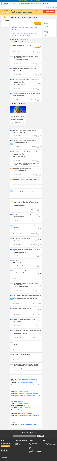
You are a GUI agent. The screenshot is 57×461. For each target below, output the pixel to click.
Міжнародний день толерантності (25, 399)
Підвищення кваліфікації (31, 3)
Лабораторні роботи (33, 446)
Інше (48, 3)
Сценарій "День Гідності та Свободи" (21, 260)
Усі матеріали (14, 27)
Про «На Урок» (3, 441)
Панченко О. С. (19, 278)
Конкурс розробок (25, 11)
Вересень (46, 31)
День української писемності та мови (25, 382)
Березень (46, 23)
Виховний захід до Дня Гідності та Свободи (23, 191)
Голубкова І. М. (20, 174)
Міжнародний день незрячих (24, 389)
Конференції (17, 444)
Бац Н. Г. (18, 209)
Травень (46, 26)
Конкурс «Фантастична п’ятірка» (49, 444)
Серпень (46, 30)
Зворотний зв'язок (5, 446)
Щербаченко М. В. (20, 265)
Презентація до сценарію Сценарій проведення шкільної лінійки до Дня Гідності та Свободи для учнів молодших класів (26, 202)
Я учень (47, 7)
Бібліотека (15, 3)
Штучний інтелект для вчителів (35, 451)
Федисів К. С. (19, 146)
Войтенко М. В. (19, 290)
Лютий (45, 22)
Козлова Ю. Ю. (19, 337)
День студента (21, 401)
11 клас (28, 35)
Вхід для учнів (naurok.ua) (48, 441)
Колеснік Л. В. (19, 185)
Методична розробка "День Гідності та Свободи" (24, 140)
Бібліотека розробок (33, 443)
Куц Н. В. (18, 255)
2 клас (21, 33)
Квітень (46, 24)
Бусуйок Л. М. (19, 135)
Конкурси (39, 3)
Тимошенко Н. (19, 160)
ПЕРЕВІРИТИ (40, 435)
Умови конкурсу (49, 11)
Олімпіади (31, 450)
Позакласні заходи (33, 27)
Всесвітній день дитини (23, 403)
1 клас (17, 33)
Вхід (51, 7)
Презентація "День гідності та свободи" (22, 45)
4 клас (28, 33)
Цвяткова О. (19, 325)
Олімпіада (44, 3)
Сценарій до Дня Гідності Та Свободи (22, 308)
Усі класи (13, 33)
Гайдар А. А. (19, 314)
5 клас (32, 33)
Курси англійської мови (33, 452)
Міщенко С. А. (19, 359)
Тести (19, 3)
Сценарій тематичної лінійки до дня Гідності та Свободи (26, 93)
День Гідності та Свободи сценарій (21, 354)
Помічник (23, 3)
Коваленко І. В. (20, 349)
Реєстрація (54, 7)
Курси (16, 446)
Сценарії (26, 27)
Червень (46, 27)
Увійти (5, 25)
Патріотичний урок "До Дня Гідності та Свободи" (24, 130)
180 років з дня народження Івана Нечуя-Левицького (29, 418)
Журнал (10, 3)
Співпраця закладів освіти (6, 443)
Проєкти (30, 447)
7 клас (13, 35)
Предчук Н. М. (19, 233)
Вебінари (16, 443)
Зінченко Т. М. (19, 303)
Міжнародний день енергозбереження (26, 387)
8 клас (16, 35)
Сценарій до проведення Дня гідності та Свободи (24, 68)
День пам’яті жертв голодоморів (25, 413)
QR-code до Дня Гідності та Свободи (21, 238)
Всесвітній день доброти (23, 391)
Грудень (46, 35)
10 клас (24, 35)
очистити (30, 23)
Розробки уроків (21, 27)
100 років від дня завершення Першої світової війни (29, 384)
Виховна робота (15, 29)
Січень (45, 21)
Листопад (46, 33)
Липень (46, 28)
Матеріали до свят (47, 443)
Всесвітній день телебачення (24, 407)
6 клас (36, 33)
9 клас (20, 35)
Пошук (12, 21)
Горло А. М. (19, 244)
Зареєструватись (5, 20)
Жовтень (46, 32)
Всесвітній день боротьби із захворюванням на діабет (29, 393)
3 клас (25, 33)
